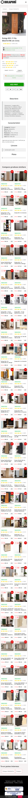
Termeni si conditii (11, 781)
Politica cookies (18, 783)
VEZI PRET (14, 84)
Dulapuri (5, 9)
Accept (20, 796)
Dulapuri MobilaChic (14, 9)
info (12, 191)
